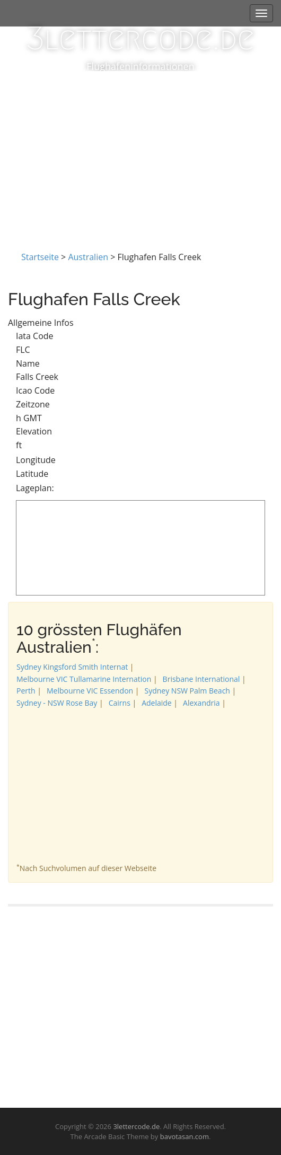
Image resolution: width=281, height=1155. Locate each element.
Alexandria (201, 703)
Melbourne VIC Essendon (90, 691)
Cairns (119, 703)
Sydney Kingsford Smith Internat (72, 667)
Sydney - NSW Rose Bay (56, 703)
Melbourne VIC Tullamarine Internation (83, 679)
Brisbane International (201, 679)
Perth (26, 691)
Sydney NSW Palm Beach (187, 691)
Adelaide (157, 703)
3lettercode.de (140, 38)
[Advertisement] (140, 150)
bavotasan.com (184, 1136)
